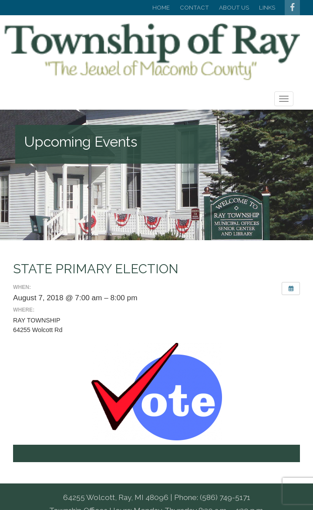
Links (267, 7)
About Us (234, 7)
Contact (194, 7)
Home (161, 7)
